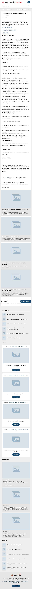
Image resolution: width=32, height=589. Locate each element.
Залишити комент (25, 301)
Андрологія (6, 480)
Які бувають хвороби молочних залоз (11, 236)
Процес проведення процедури (9, 29)
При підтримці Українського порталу (11, 581)
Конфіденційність (15, 582)
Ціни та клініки (5, 33)
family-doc (7, 177)
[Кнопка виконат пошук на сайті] (28, 6)
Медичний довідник (6, 9)
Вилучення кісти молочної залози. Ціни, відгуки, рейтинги (14, 263)
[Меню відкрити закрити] (28, 2)
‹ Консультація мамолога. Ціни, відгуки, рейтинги (12, 182)
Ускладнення (5, 32)
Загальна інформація (7, 27)
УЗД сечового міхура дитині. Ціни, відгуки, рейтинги (16, 366)
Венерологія (6, 531)
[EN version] (25, 581)
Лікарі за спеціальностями (16, 9)
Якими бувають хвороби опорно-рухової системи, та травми (15, 210)
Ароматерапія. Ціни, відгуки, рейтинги (16, 394)
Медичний (13, 2)
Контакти (16, 585)
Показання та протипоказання (9, 30)
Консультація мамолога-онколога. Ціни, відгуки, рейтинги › (15, 183)
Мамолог (24, 9)
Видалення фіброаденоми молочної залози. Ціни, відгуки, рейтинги (14, 289)
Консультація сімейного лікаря (16, 421)
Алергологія (6, 505)
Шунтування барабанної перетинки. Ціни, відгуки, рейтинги (16, 450)
